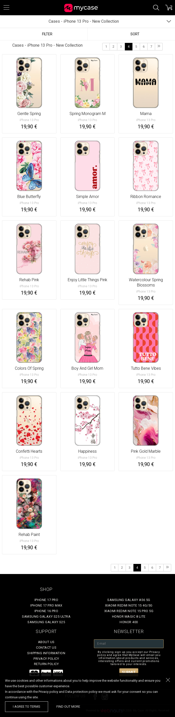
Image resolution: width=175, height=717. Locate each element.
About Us (46, 642)
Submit (129, 672)
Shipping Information (46, 653)
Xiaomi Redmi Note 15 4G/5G (129, 605)
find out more (68, 706)
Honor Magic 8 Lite (129, 616)
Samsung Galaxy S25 (46, 622)
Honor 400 (129, 622)
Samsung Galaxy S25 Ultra (46, 616)
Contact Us (46, 647)
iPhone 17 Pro (46, 600)
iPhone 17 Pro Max (46, 605)
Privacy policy (46, 659)
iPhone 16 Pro (46, 611)
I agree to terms (26, 706)
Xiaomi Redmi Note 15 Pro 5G (129, 611)
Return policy (46, 664)
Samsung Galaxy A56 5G (128, 600)
